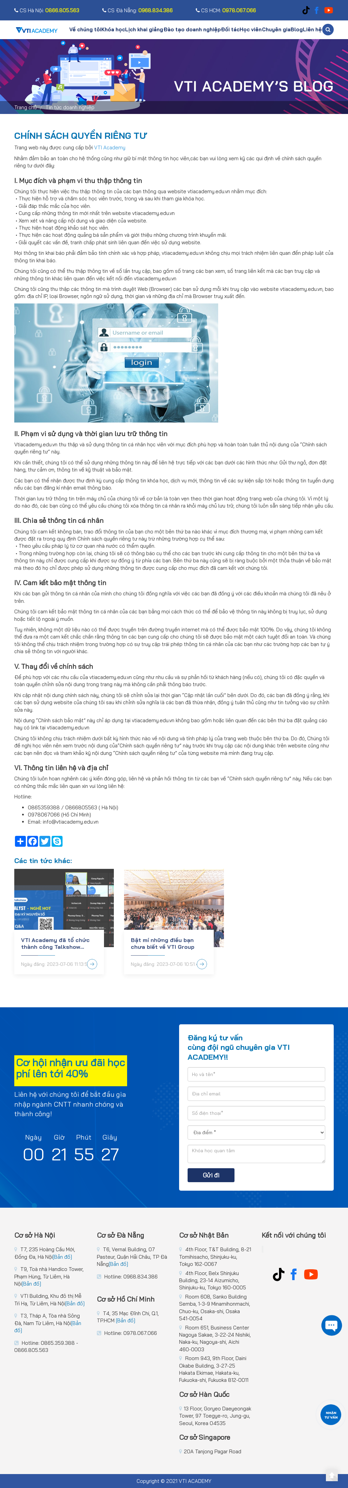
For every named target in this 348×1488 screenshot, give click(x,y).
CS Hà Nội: (46, 10)
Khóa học (113, 29)
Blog (297, 29)
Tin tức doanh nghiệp (70, 107)
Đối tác (230, 29)
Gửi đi (211, 1175)
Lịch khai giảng (144, 29)
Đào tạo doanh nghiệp (192, 29)
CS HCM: (226, 10)
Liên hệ (312, 29)
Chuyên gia (276, 29)
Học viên (251, 29)
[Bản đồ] (62, 1257)
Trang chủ (25, 107)
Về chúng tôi (85, 29)
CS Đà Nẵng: (137, 10)
